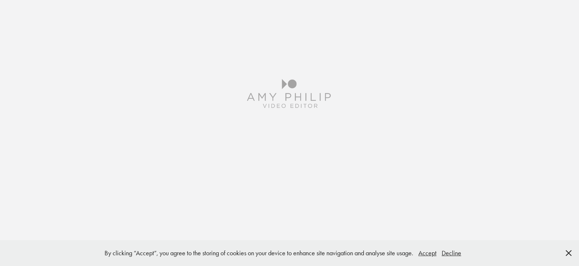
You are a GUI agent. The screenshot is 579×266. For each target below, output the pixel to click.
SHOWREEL (289, 162)
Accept (427, 253)
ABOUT (289, 185)
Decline (451, 253)
